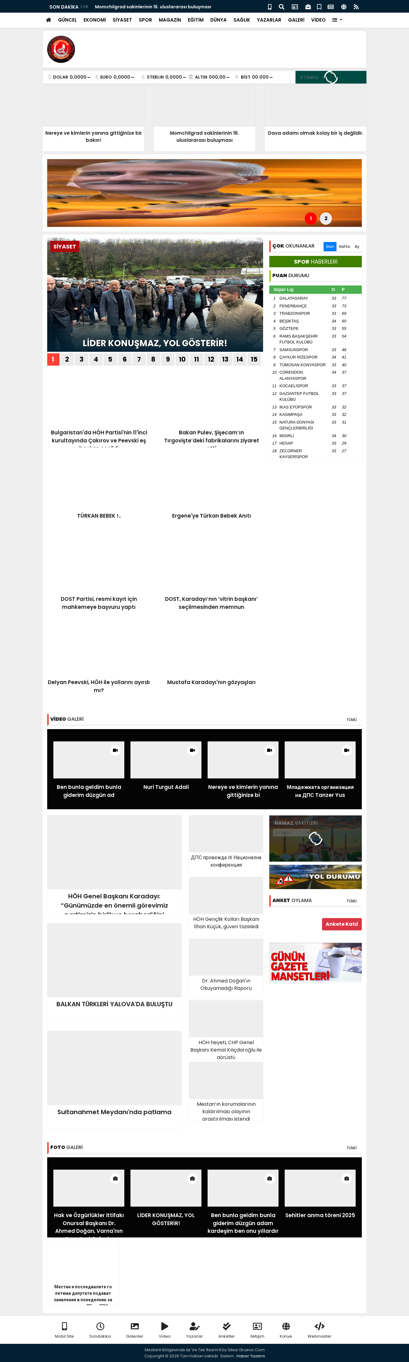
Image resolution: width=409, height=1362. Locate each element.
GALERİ (296, 20)
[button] (337, 20)
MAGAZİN (170, 20)
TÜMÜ (351, 719)
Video (165, 1330)
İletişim (257, 1330)
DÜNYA (218, 20)
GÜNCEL (67, 20)
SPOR (145, 20)
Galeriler (134, 1330)
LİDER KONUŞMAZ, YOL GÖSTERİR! (155, 343)
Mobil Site (64, 1330)
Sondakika (100, 1330)
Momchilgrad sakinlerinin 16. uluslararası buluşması (153, 7)
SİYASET (122, 20)
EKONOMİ (95, 20)
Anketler (226, 1330)
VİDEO (318, 20)
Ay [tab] (357, 246)
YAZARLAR (269, 20)
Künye (286, 1330)
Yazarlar (194, 1330)
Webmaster (320, 1330)
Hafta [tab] (344, 246)
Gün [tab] (330, 246)
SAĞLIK (241, 20)
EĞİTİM (196, 20)
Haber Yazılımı (251, 1356)
